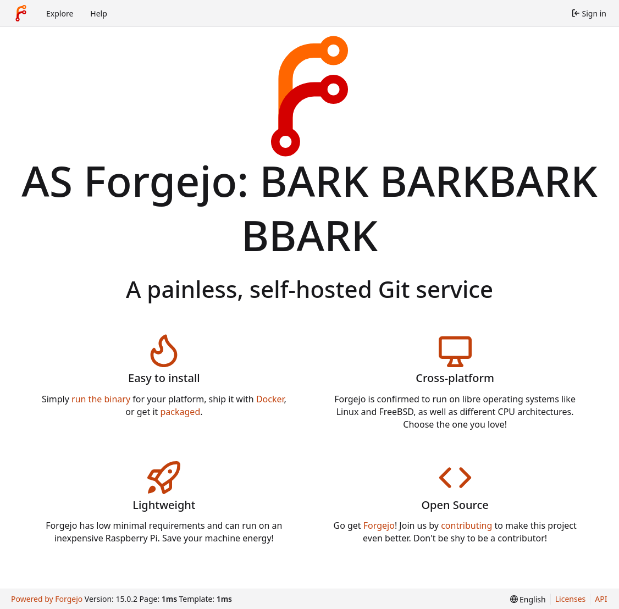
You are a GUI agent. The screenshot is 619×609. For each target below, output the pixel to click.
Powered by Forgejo (46, 599)
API (601, 599)
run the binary (100, 399)
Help (98, 13)
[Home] (20, 13)
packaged (181, 412)
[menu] (528, 599)
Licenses (570, 599)
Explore (59, 13)
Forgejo (379, 525)
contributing (466, 525)
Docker (270, 399)
